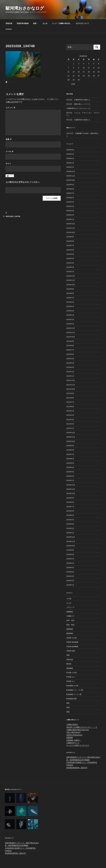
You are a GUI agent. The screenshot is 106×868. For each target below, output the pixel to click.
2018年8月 (70, 554)
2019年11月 (70, 489)
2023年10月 (70, 285)
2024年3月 (70, 263)
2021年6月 (70, 406)
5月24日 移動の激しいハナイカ (78, 104)
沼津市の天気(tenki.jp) (74, 735)
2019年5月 (70, 515)
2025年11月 (70, 176)
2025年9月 (70, 185)
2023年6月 (70, 302)
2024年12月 (70, 224)
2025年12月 (70, 171)
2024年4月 (70, 258)
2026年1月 (70, 167)
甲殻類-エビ (70, 677)
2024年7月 (70, 245)
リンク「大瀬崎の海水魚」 (61, 23)
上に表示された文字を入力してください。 (23, 182)
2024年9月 (70, 237)
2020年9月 (70, 446)
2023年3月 (70, 315)
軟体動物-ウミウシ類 (74, 694)
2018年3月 (70, 576)
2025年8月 (70, 189)
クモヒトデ (70, 607)
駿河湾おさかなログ (25, 8)
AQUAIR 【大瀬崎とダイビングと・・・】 (82, 727)
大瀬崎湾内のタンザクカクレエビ (78, 108)
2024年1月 (70, 271)
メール (9, 151)
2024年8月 (70, 241)
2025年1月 (70, 219)
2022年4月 (70, 363)
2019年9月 (70, 498)
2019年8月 (70, 502)
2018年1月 (70, 585)
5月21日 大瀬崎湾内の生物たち (78, 120)
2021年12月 (70, 380)
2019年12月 (70, 485)
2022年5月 (70, 359)
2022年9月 (70, 341)
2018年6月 (70, 563)
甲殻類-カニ (70, 681)
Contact (9, 29)
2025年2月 (70, 215)
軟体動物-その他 (72, 686)
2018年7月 (70, 559)
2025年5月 (70, 202)
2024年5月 (70, 254)
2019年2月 (70, 528)
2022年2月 (70, 372)
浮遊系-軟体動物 (23, 23)
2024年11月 (70, 228)
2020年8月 (70, 450)
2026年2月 (70, 163)
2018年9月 (70, 550)
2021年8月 (70, 398)
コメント (10, 108)
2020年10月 (70, 441)
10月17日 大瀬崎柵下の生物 (77, 133)
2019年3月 (70, 524)
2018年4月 (70, 572)
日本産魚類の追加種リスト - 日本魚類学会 (81, 762)
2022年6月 (70, 354)
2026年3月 (70, 158)
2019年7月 (70, 507)
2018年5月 (70, 567)
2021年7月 (70, 402)
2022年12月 (70, 328)
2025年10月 (70, 180)
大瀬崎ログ (70, 616)
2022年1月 (70, 376)
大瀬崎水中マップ (72, 743)
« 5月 (73, 84)
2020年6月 (70, 459)
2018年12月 (70, 537)
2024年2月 (70, 267)
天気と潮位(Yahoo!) (73, 732)
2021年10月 (70, 389)
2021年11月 (70, 385)
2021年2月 (70, 424)
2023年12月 (70, 276)
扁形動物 (69, 629)
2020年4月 (70, 467)
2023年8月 (70, 293)
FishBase (69, 765)
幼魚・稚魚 (70, 625)
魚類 (36, 23)
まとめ (44, 23)
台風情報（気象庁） (73, 740)
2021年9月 (70, 393)
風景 (68, 703)
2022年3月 (70, 367)
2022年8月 (70, 345)
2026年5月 (70, 150)
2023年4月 (70, 311)
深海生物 (9, 23)
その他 (68, 598)
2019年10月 (70, 493)
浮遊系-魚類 (70, 651)
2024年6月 (70, 250)
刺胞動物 (69, 612)
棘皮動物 (69, 633)
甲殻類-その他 (71, 673)
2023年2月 (70, 319)
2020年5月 (70, 463)
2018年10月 (70, 546)
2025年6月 (70, 198)
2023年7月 (70, 298)
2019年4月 (70, 520)
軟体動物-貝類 (71, 699)
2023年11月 (70, 280)
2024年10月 (70, 232)
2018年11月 (70, 541)
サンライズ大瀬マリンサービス (77, 745)
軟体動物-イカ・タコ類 (74, 690)
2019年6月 (70, 511)
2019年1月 (70, 533)
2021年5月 (70, 411)
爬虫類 (68, 664)
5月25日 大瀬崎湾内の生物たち (78, 100)
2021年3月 (70, 419)
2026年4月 (70, 154)
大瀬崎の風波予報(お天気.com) (77, 730)
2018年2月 (70, 580)
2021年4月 (70, 415)
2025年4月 (70, 206)
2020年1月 (70, 480)
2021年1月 (70, 428)
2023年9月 (70, 289)
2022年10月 (70, 337)
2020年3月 (70, 472)
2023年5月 (70, 306)
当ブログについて (82, 23)
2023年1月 (70, 324)
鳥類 (68, 712)
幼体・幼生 (70, 620)
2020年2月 (70, 476)
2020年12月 (70, 433)
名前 (9, 139)
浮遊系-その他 (71, 638)
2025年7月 (70, 193)
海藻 (68, 655)
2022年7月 (70, 350)
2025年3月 (70, 211)
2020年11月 (70, 437)
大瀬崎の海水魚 (72, 724)
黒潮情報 (69, 737)
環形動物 (69, 668)
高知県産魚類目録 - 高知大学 (76, 768)
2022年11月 (70, 332)
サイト (8, 164)
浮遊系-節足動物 (72, 642)
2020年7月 (70, 454)
